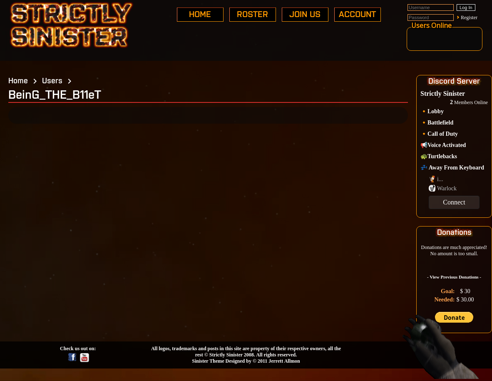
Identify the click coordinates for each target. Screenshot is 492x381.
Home (18, 80)
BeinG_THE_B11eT (54, 93)
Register (469, 17)
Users (52, 80)
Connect (454, 202)
